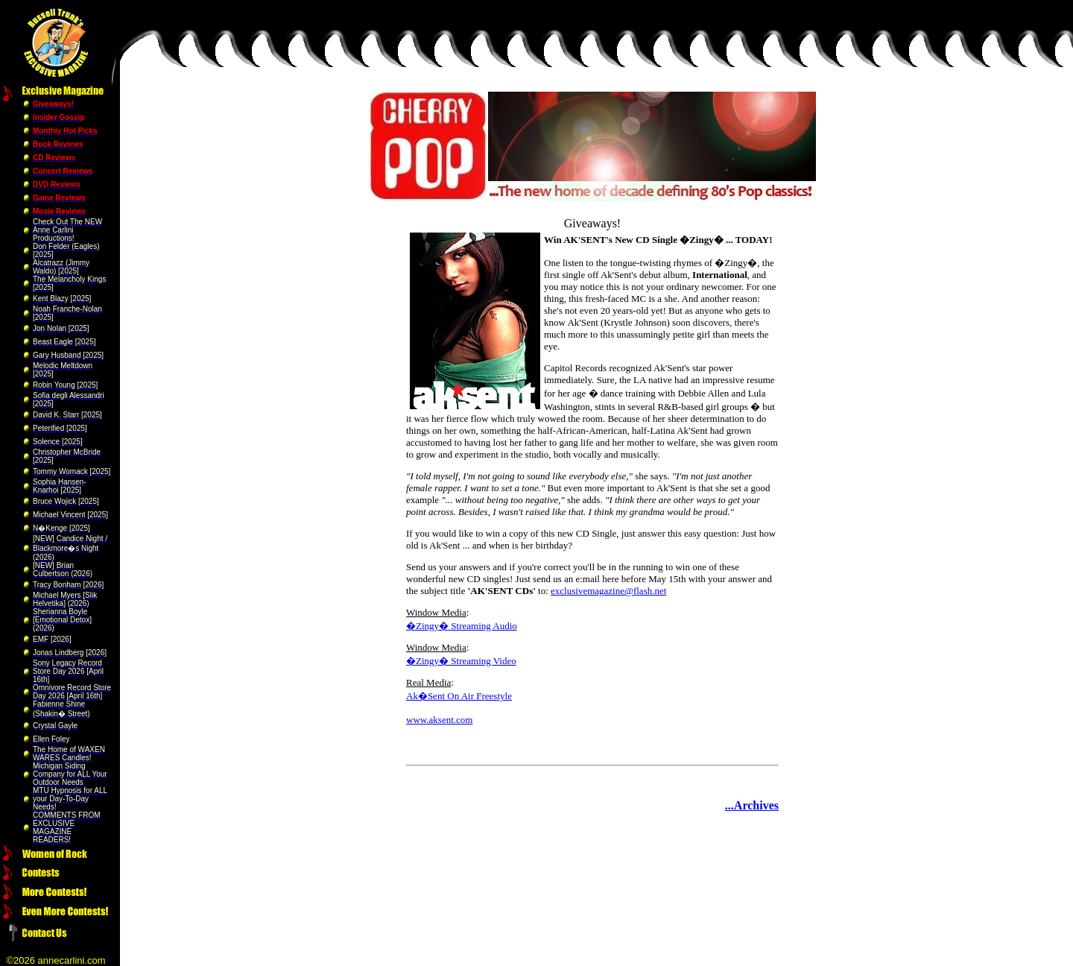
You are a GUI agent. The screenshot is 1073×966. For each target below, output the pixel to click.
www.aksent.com (439, 719)
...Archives (752, 805)
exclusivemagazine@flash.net (608, 590)
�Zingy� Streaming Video (461, 660)
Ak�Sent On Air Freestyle (459, 695)
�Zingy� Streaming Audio (461, 625)
